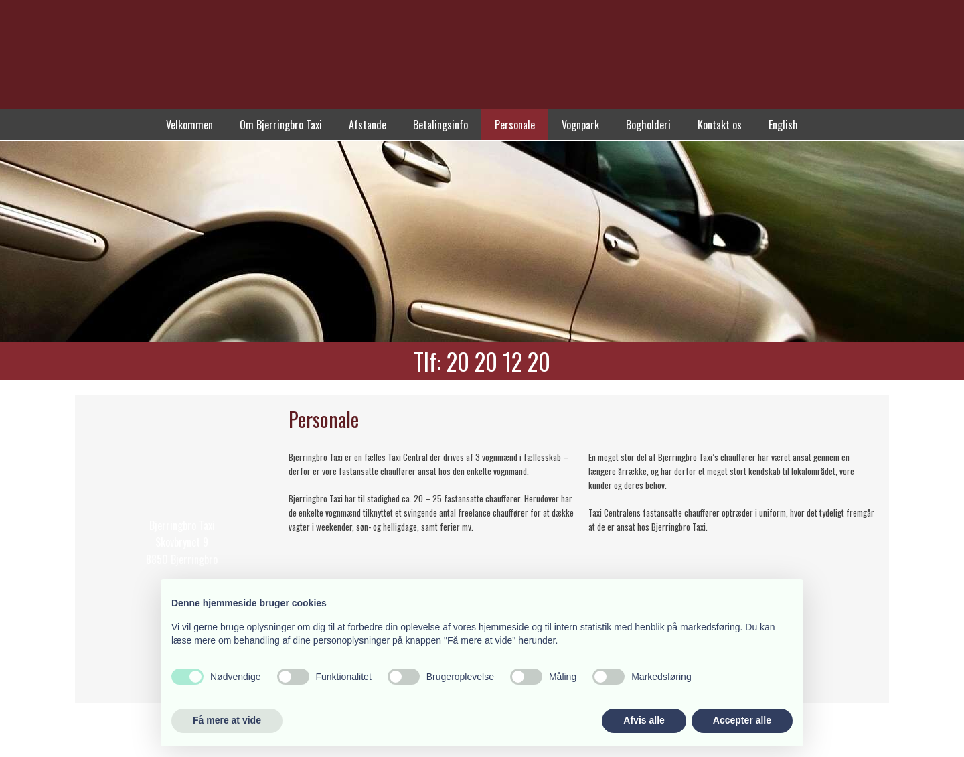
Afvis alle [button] (643, 720)
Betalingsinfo (440, 125)
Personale (515, 125)
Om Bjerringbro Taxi (281, 125)
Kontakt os (720, 125)
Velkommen (189, 125)
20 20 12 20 (498, 361)
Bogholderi (648, 125)
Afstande (367, 125)
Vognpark (580, 125)
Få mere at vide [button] (227, 720)
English (783, 125)
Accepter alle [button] (742, 720)
